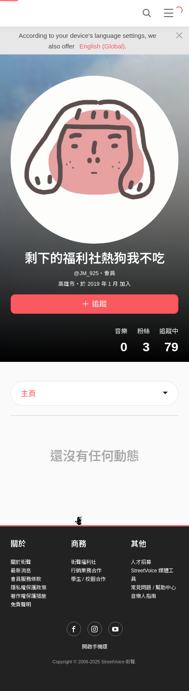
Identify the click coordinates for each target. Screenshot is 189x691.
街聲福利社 (83, 562)
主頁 (28, 394)
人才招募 (141, 562)
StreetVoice (46, 13)
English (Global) (102, 46)
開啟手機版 (94, 647)
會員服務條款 (26, 579)
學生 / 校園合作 (88, 579)
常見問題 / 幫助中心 (153, 588)
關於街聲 (21, 562)
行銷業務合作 (86, 571)
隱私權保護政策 (28, 588)
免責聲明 (21, 605)
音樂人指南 (143, 596)
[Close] (179, 36)
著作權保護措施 (28, 596)
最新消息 (21, 571)
